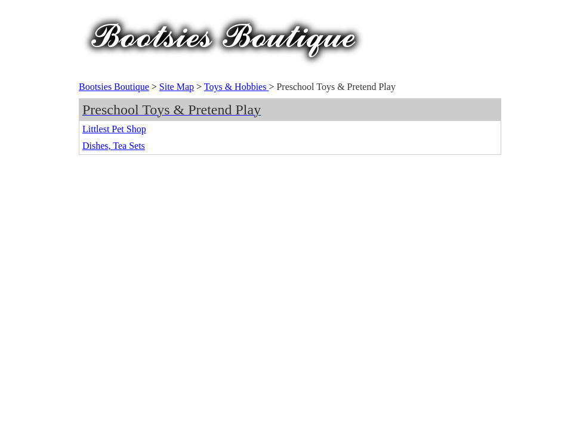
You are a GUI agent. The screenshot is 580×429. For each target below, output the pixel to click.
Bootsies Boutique (114, 87)
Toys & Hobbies (236, 87)
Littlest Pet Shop (114, 129)
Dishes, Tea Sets (113, 146)
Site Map (176, 87)
